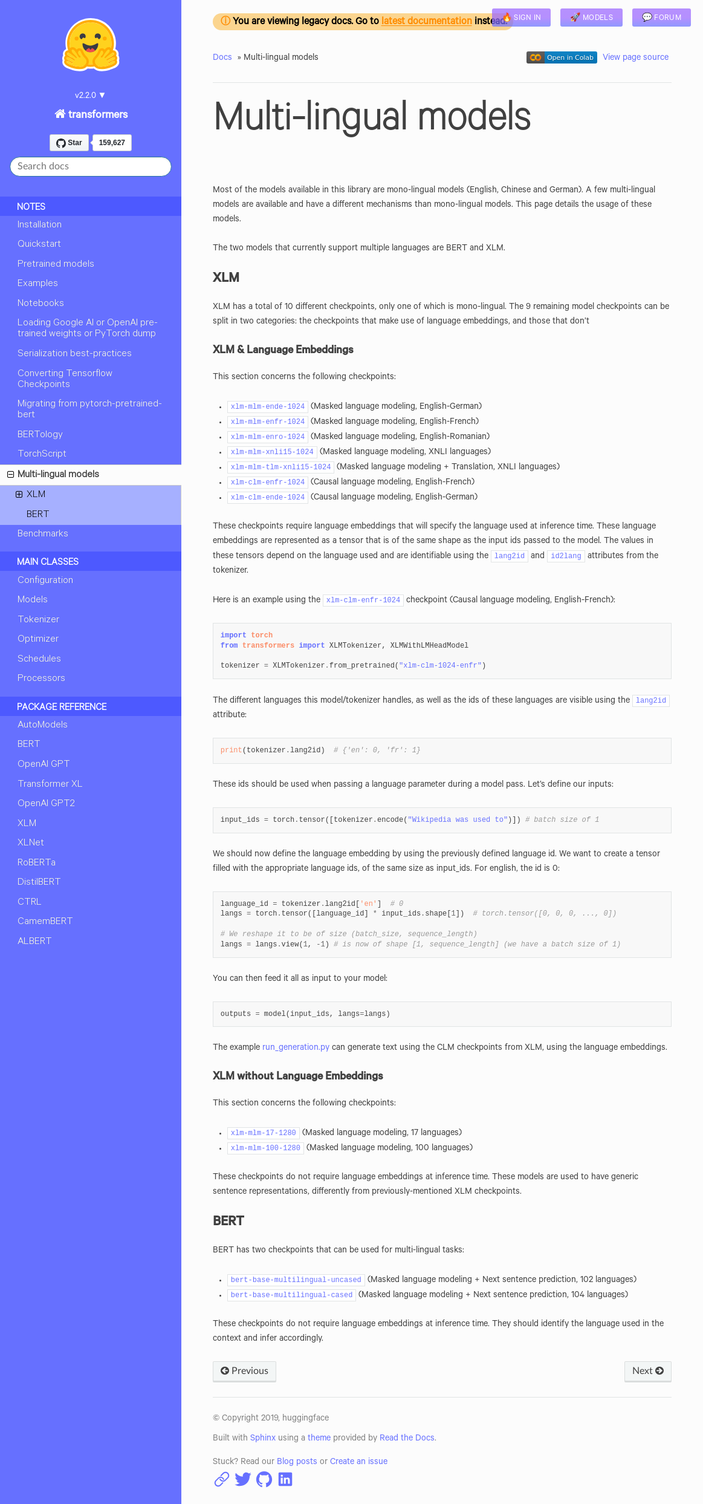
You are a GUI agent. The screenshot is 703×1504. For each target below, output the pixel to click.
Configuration (45, 581)
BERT (38, 515)
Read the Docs (407, 1439)
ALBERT (35, 942)
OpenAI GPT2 (46, 804)
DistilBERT (39, 882)
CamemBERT (45, 922)
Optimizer (38, 639)
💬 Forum (661, 19)
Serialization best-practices (75, 354)
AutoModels (43, 725)
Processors (41, 679)
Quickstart (39, 244)
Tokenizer (38, 620)
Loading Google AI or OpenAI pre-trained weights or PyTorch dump (88, 329)
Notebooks (41, 304)
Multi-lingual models (53, 477)
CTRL (30, 902)
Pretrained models (56, 264)
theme (319, 1439)
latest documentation (426, 23)
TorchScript (42, 454)
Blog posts (297, 1463)
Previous (244, 1371)
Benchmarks (43, 534)
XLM (30, 497)
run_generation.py (295, 1048)
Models (33, 600)
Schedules (39, 659)
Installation (40, 225)
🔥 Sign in (522, 19)
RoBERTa (37, 863)
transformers (97, 116)
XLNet (31, 843)
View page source (636, 58)
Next (648, 1371)
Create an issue (358, 1463)
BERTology (40, 435)
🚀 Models (591, 19)
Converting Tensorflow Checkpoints (65, 380)
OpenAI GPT (44, 765)
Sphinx (263, 1439)
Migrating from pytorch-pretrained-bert (90, 410)
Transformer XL (50, 785)
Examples (38, 284)
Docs (222, 58)
